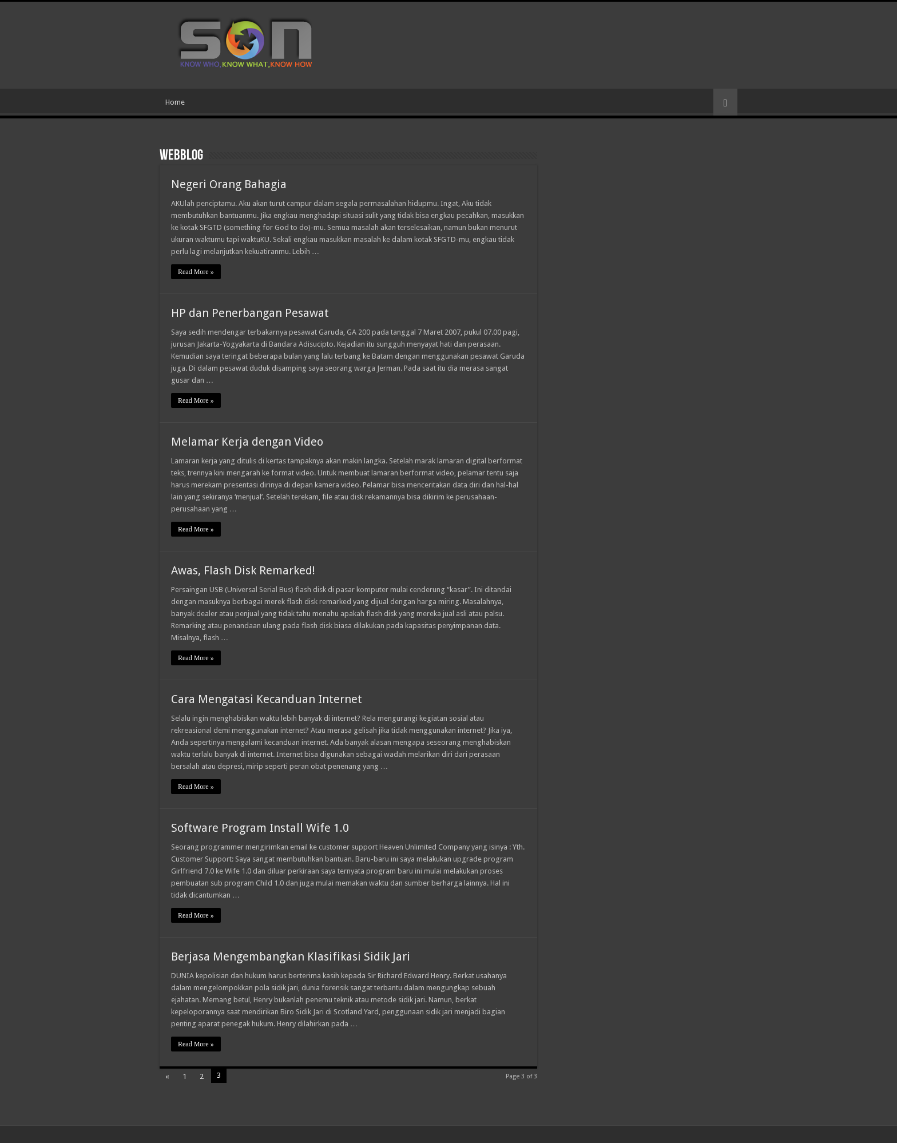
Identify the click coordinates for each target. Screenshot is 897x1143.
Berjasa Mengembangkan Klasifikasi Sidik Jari (290, 956)
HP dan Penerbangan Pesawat (250, 313)
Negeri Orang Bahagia (229, 184)
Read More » (196, 272)
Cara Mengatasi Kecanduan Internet (266, 699)
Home (175, 102)
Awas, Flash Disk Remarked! (243, 570)
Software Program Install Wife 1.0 (260, 828)
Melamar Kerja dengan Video (247, 442)
